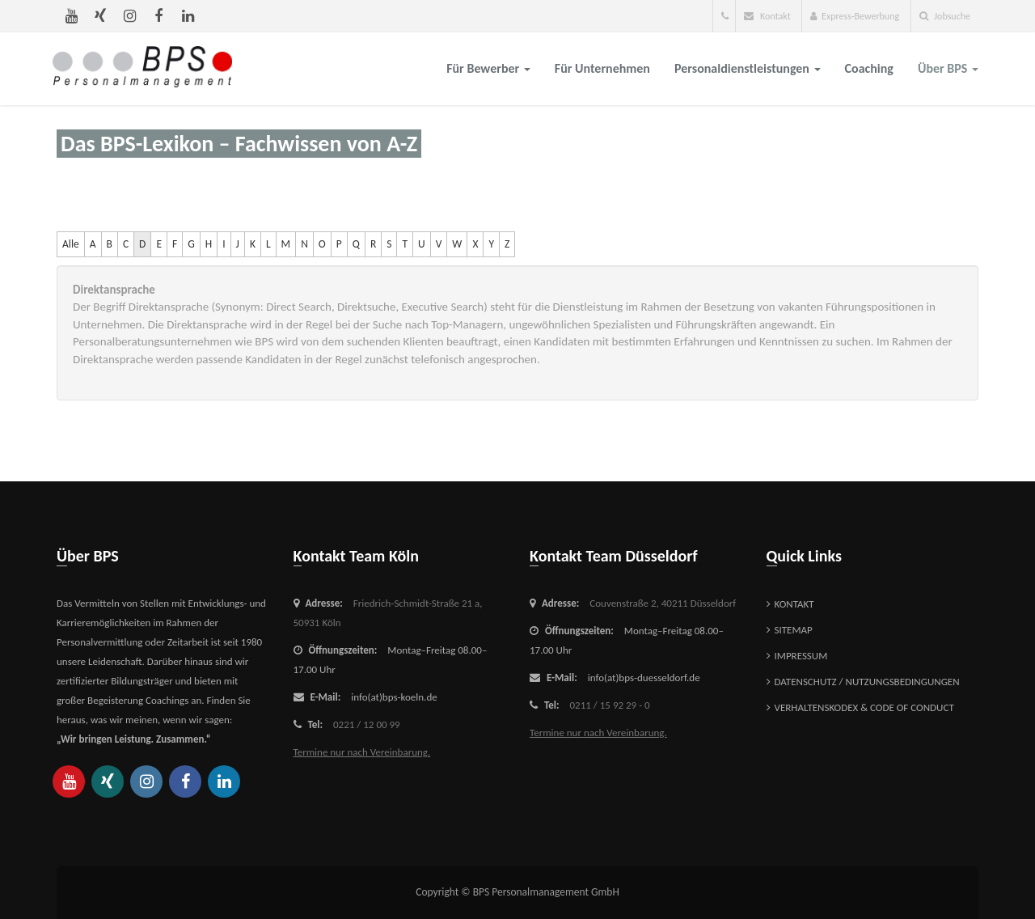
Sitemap (794, 630)
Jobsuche (944, 16)
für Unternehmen (602, 68)
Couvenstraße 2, (662, 603)
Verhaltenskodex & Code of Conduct (864, 707)
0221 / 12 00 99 (366, 724)
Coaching (869, 68)
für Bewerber (488, 68)
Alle (70, 244)
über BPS (948, 68)
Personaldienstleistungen (747, 68)
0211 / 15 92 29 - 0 (610, 705)
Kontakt (767, 16)
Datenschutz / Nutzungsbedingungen (867, 681)
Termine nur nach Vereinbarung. (362, 752)
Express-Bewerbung (854, 16)
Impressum (801, 656)
